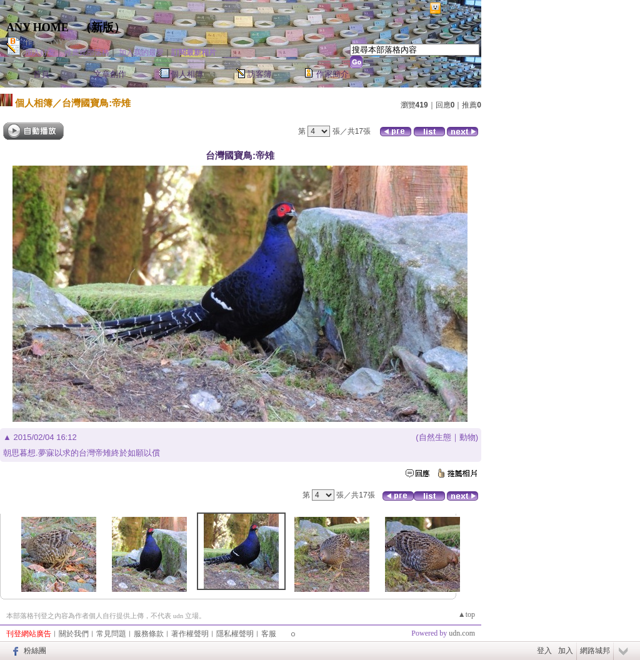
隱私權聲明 (235, 633)
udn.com (462, 633)
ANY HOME (37, 27)
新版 (102, 27)
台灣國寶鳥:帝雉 (96, 103)
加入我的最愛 (141, 52)
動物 (467, 437)
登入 (544, 650)
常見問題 (111, 633)
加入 (565, 650)
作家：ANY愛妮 (52, 42)
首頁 (41, 74)
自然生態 (435, 437)
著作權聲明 (190, 633)
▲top (466, 614)
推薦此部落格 (86, 52)
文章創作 (110, 74)
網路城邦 (458, 8)
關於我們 (74, 633)
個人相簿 (187, 74)
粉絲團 (35, 650)
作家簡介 (332, 74)
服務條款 (149, 633)
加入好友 (40, 52)
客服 (268, 633)
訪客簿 (260, 74)
